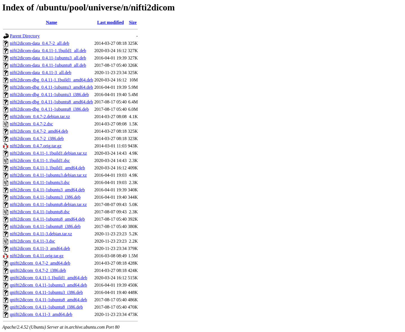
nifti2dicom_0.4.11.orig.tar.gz (37, 255)
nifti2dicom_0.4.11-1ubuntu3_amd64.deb (47, 189)
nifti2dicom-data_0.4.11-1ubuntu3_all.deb (48, 58)
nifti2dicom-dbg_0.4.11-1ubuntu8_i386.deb (49, 109)
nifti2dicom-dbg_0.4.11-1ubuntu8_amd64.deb (51, 101)
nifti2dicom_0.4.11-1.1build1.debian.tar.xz (48, 153)
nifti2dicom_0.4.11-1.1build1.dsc (40, 160)
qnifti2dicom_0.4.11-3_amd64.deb (41, 314)
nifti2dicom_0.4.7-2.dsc (31, 123)
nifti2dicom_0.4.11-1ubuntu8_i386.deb (45, 226)
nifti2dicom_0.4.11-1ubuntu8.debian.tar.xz (48, 204)
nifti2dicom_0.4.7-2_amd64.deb (39, 131)
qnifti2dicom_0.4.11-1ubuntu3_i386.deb (46, 292)
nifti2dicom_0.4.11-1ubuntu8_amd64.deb (47, 219)
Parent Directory (25, 36)
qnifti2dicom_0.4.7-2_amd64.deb (40, 263)
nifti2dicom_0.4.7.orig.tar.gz (36, 145)
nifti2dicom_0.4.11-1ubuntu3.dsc (40, 182)
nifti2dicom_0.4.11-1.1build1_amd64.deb (47, 167)
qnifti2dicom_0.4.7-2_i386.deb (38, 270)
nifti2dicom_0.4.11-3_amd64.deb (40, 248)
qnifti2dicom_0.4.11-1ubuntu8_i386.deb (46, 307)
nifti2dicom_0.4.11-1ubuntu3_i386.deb (45, 197)
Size (133, 22)
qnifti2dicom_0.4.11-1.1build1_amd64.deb (48, 277)
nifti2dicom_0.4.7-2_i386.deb (37, 138)
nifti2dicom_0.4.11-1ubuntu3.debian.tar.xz (48, 175)
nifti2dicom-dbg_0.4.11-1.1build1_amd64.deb (51, 80)
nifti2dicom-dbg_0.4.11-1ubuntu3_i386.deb (49, 94)
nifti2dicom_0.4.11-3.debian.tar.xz (41, 233)
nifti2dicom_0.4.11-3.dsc (32, 241)
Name (51, 22)
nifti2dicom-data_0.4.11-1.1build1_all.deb (48, 50)
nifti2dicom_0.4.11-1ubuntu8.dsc (40, 211)
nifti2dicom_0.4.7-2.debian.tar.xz (40, 116)
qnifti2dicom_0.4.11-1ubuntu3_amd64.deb (48, 285)
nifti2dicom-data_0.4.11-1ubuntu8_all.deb (48, 65)
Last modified (110, 22)
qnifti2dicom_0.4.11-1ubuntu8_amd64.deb (48, 299)
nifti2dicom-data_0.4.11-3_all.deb (40, 72)
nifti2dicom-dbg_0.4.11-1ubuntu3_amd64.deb (51, 87)
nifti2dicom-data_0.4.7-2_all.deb (39, 43)
